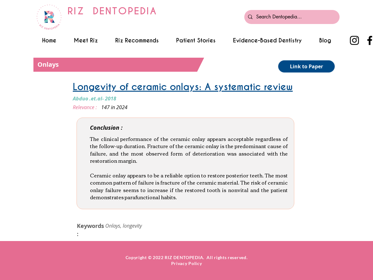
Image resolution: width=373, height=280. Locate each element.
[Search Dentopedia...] (291, 17)
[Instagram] (354, 40)
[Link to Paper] (306, 66)
